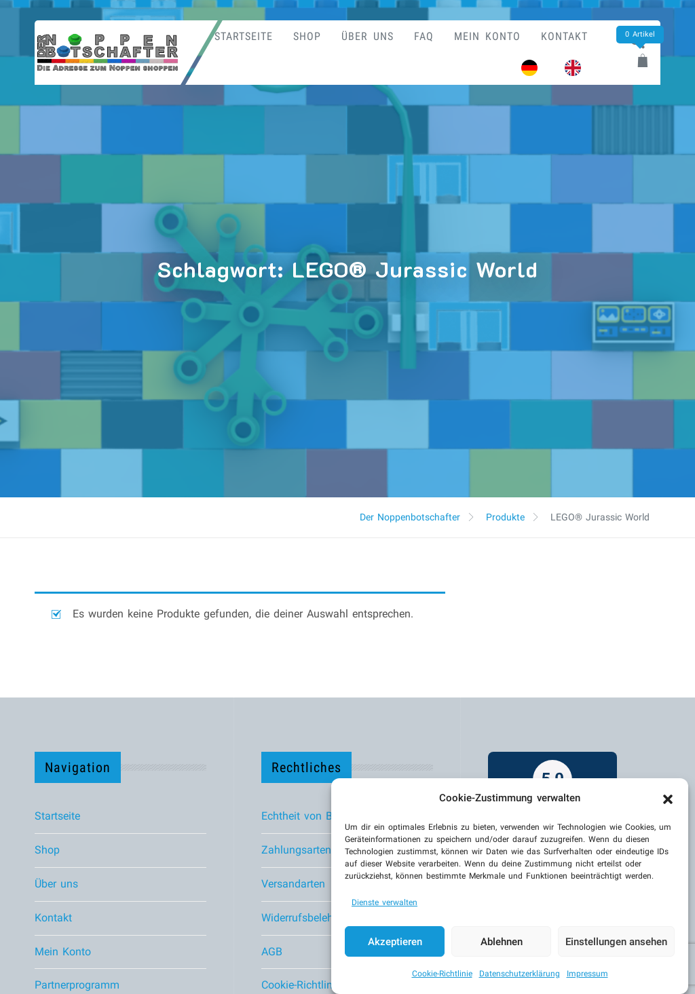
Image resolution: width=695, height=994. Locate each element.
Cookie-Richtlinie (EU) (313, 984)
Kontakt (564, 36)
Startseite (243, 36)
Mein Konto (487, 36)
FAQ (424, 36)
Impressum (587, 975)
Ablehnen (502, 944)
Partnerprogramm (77, 984)
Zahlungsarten (296, 849)
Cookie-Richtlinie (442, 975)
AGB (271, 951)
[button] (668, 800)
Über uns (367, 36)
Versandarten (293, 883)
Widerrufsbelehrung (308, 917)
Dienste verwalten (384, 904)
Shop (307, 36)
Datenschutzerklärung (519, 975)
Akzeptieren (395, 944)
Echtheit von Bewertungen (324, 815)
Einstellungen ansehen (616, 944)
